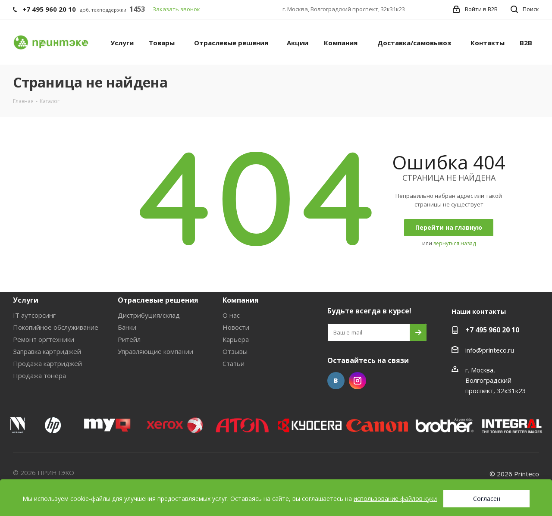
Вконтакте (336, 380)
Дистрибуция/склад (149, 315)
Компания (241, 300)
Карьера (236, 339)
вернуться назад (454, 243)
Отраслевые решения (158, 300)
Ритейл (129, 339)
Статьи (234, 363)
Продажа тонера (39, 375)
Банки (127, 327)
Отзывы (235, 351)
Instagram (357, 380)
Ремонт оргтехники (43, 339)
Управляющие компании (155, 351)
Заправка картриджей (47, 351)
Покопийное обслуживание (55, 327)
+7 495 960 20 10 (492, 330)
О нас (231, 315)
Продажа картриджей (47, 363)
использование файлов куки (395, 498)
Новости (236, 327)
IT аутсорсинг (34, 315)
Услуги (25, 300)
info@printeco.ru (489, 350)
